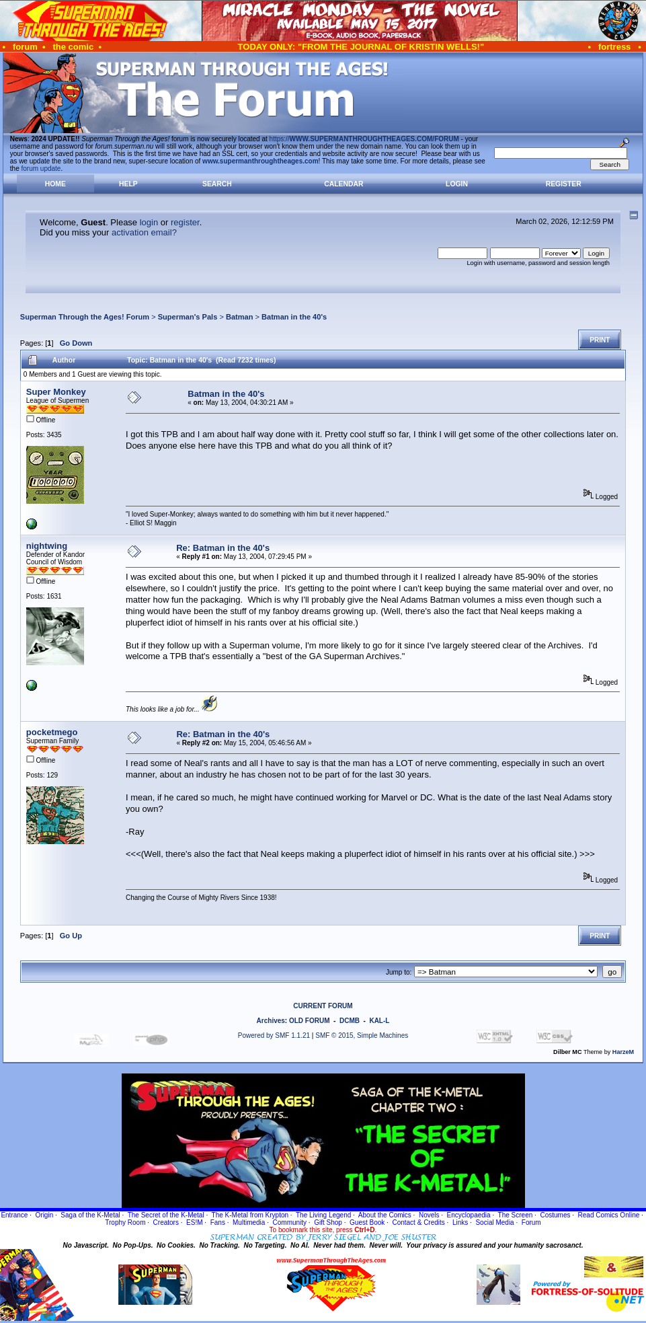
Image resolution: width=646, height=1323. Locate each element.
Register (563, 184)
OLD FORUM (309, 1020)
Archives (271, 1020)
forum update (41, 168)
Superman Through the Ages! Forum (84, 317)
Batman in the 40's (294, 317)
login (149, 222)
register (185, 222)
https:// (364, 139)
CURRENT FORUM (322, 1006)
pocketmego (52, 732)
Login (457, 184)
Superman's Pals (188, 317)
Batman (239, 317)
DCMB (349, 1020)
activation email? (144, 232)
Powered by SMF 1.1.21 (274, 1035)
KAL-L (379, 1020)
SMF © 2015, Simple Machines (361, 1035)
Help (128, 184)
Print (600, 340)
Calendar (343, 184)
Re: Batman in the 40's (223, 548)
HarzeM (623, 1052)
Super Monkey (56, 392)
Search (217, 184)
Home (55, 184)
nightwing (46, 546)
